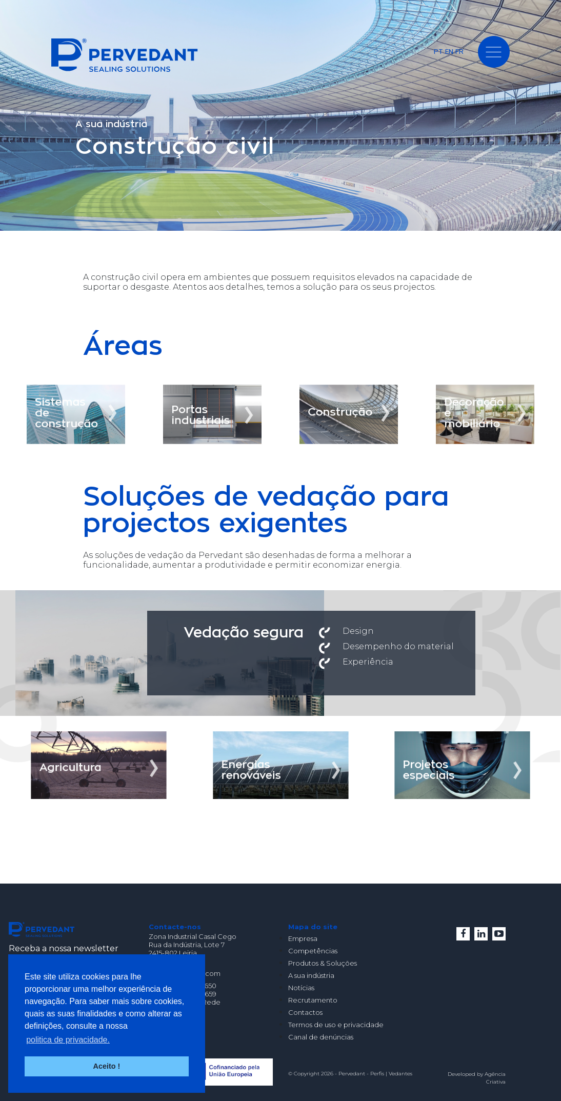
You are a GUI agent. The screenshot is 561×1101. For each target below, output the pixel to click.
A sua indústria (311, 975)
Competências (312, 951)
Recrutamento (312, 1000)
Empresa (302, 938)
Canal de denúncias (320, 1037)
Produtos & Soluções (322, 963)
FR (459, 51)
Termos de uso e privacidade (336, 1024)
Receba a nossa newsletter (63, 948)
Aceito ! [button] (107, 1066)
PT (438, 51)
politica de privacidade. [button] (68, 1039)
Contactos (305, 1012)
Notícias (301, 988)
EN (449, 51)
